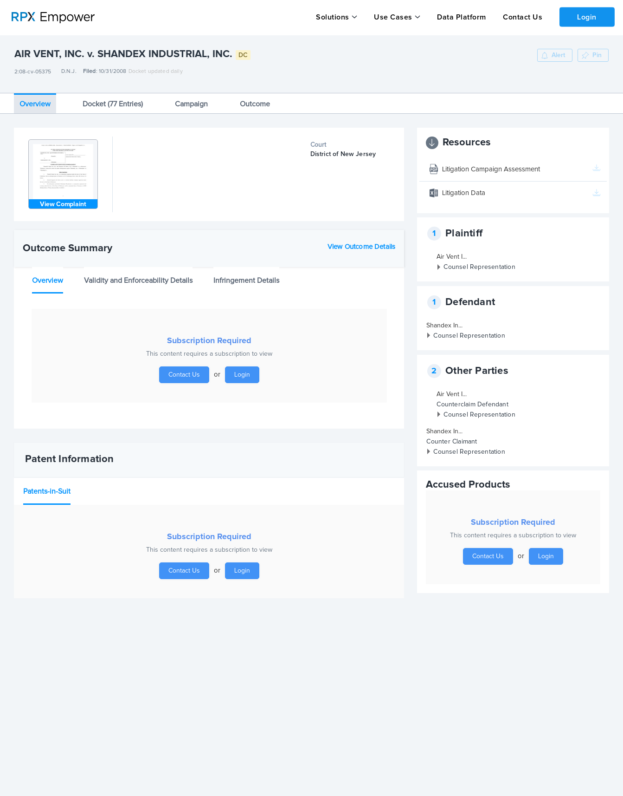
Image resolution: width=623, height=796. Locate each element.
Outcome (255, 100)
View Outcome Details (362, 243)
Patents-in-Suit (47, 487)
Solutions (332, 17)
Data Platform (460, 17)
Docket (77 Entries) (113, 100)
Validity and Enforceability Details (138, 277)
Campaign (191, 100)
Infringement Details (246, 277)
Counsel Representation (479, 264)
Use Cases (392, 17)
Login (586, 16)
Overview (35, 100)
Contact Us (521, 17)
